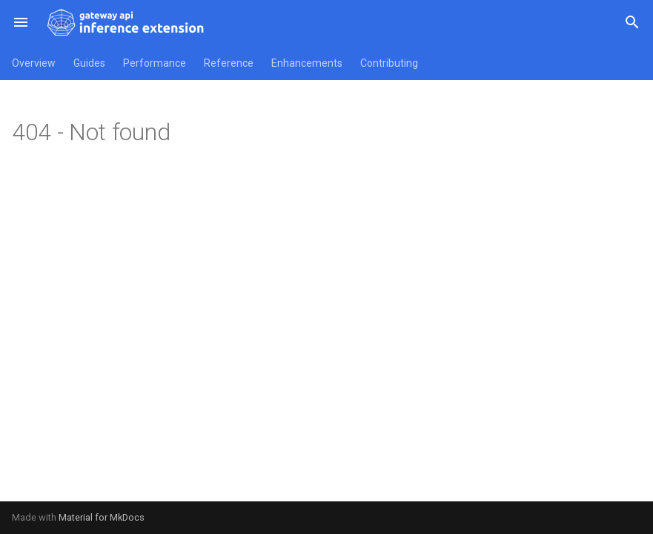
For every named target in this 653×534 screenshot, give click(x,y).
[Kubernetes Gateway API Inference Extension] (127, 22)
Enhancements (306, 63)
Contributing (389, 63)
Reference (228, 63)
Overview (34, 63)
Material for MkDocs (102, 517)
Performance (154, 63)
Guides (89, 63)
